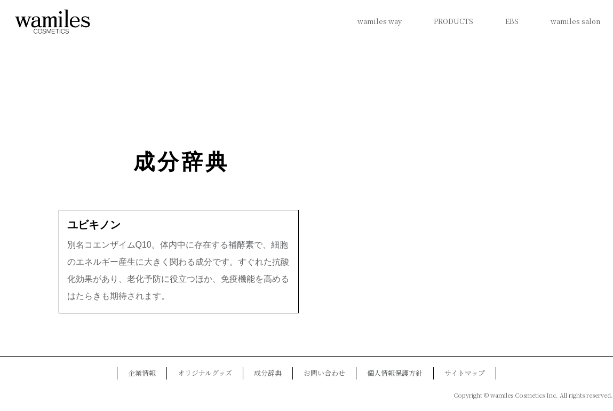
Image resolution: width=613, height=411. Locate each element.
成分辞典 (181, 162)
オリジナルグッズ (205, 373)
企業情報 (142, 373)
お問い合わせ (324, 373)
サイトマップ (464, 373)
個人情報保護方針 (395, 373)
